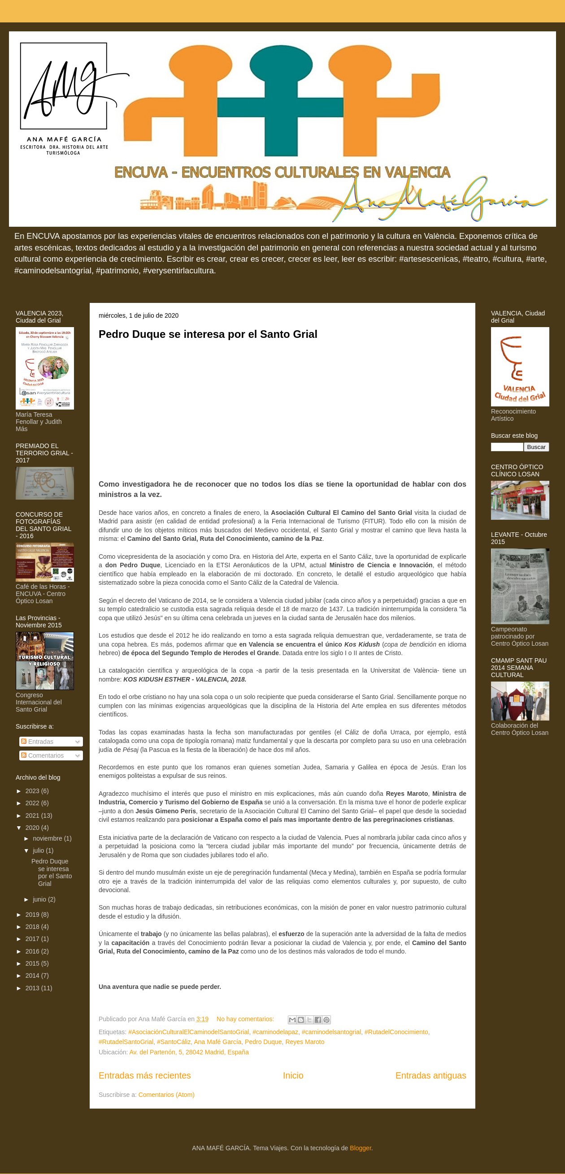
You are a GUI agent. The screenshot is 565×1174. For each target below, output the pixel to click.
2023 (33, 790)
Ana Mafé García (217, 1041)
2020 (33, 827)
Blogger (360, 1148)
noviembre (48, 838)
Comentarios (42, 755)
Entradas (37, 741)
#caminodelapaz (275, 1032)
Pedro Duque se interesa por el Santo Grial (208, 334)
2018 (33, 926)
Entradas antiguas (431, 1075)
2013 (33, 988)
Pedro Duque (263, 1041)
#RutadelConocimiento (396, 1032)
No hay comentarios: (246, 1019)
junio (40, 899)
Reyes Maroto (304, 1041)
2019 (33, 914)
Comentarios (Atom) (167, 1094)
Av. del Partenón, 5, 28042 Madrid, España (188, 1052)
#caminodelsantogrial (331, 1032)
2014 (33, 975)
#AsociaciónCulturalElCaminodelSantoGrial (188, 1032)
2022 (33, 803)
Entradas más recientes (145, 1075)
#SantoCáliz (174, 1041)
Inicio (293, 1075)
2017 (33, 938)
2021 (33, 815)
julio (39, 850)
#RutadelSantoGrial (126, 1041)
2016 (33, 951)
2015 (33, 963)
